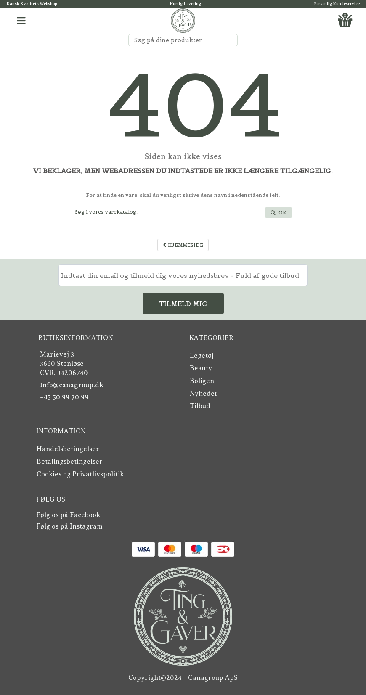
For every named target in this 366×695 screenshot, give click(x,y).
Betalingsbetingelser (70, 461)
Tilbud (200, 406)
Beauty (201, 368)
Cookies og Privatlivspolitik (80, 474)
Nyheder (204, 393)
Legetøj (202, 355)
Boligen (202, 381)
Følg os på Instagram (69, 526)
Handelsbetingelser (68, 449)
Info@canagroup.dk (71, 385)
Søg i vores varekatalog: (106, 212)
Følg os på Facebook (68, 515)
